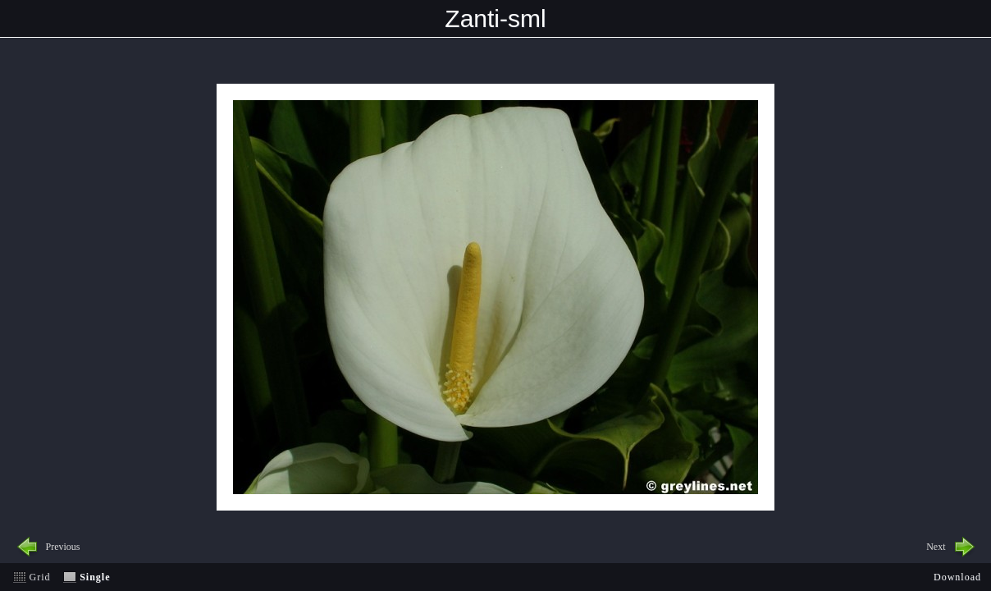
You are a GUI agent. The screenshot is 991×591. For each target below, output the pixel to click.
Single (95, 577)
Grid (40, 577)
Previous (63, 546)
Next (935, 546)
